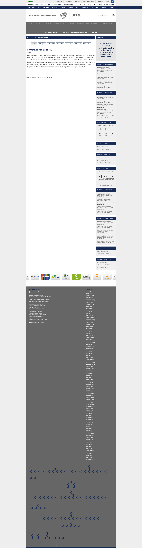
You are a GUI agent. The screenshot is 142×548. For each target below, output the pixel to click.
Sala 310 (52, 497)
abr (53, 43)
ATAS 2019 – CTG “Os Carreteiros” (49, 538)
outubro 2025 (89, 302)
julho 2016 (89, 453)
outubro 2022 (89, 366)
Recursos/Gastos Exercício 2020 (63, 526)
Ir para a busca (56, 4)
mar (48, 43)
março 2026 (89, 293)
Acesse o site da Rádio (106, 185)
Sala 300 (48, 497)
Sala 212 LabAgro (90, 497)
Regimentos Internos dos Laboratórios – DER (61, 471)
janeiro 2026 (89, 297)
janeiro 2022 (89, 382)
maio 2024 (89, 331)
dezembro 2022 (90, 362)
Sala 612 (77, 497)
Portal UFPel (31, 7)
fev (44, 43)
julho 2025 (89, 308)
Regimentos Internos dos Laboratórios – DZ (65, 471)
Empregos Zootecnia (105, 92)
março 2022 (89, 379)
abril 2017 (88, 446)
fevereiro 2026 (90, 295)
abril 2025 (88, 313)
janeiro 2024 (89, 339)
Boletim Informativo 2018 (32, 508)
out (80, 43)
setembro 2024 (90, 324)
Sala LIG (40, 497)
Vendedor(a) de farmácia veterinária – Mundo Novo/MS (105, 96)
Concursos (70, 7)
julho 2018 (89, 426)
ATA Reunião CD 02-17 (103, 158)
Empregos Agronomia (105, 64)
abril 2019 (88, 415)
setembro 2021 (90, 388)
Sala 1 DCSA (81, 497)
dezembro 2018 (90, 417)
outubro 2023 (89, 344)
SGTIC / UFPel (56, 545)
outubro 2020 (90, 397)
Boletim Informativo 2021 (44, 508)
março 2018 (89, 432)
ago (71, 43)
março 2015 (89, 457)
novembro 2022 (90, 364)
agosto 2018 (89, 424)
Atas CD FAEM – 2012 (98, 518)
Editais (77, 7)
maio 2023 (89, 353)
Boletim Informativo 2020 (40, 508)
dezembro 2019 (90, 406)
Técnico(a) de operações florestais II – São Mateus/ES (105, 81)
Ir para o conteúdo (32, 4)
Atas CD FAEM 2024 (48, 518)
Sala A (44, 497)
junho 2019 (89, 412)
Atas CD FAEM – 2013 (94, 518)
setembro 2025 (90, 304)
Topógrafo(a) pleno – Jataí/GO (105, 77)
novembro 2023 (90, 342)
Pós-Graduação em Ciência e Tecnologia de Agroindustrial (81, 471)
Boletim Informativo (69, 28)
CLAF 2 (98, 497)
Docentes (34, 28)
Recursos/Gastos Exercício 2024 (79, 526)
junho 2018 (89, 428)
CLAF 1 (94, 497)
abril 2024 (89, 333)
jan (40, 43)
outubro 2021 (89, 386)
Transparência (84, 28)
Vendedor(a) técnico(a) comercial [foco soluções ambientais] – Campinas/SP (104, 69)
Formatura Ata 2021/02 (39, 49)
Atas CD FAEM (71, 516)
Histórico (39, 23)
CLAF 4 (106, 497)
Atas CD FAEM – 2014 (90, 518)
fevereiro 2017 (90, 450)
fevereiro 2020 (90, 404)
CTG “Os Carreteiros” (52, 32)
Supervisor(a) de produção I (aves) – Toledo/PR (105, 105)
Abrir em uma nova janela (106, 171)
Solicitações (97, 28)
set (76, 43)
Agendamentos (73, 495)
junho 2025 (89, 310)
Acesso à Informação (44, 7)
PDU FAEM (94, 32)
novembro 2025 (90, 300)
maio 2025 (89, 311)
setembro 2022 (90, 368)
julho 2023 (89, 350)
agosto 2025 (89, 306)
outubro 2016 (89, 452)
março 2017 (89, 448)
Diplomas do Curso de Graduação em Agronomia (68, 487)
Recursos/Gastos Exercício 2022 (71, 526)
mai (58, 43)
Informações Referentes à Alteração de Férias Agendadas (32, 538)
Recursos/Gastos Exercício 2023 (75, 526)
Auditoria (55, 7)
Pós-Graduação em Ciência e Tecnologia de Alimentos (76, 471)
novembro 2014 (90, 459)
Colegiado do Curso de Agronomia (68, 484)
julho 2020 (89, 401)
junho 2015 (89, 455)
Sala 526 (65, 497)
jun (62, 43)
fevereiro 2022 (90, 381)
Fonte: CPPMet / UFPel (106, 139)
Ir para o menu (45, 4)
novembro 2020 (90, 395)
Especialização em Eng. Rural (106, 471)
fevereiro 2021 (90, 393)
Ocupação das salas (35, 497)
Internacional (86, 7)
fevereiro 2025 (90, 317)
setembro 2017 (90, 439)
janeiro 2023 (89, 361)
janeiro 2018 (89, 435)
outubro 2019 (89, 408)
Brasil (33, 1)
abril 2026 (89, 291)
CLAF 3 (102, 497)
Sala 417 (61, 497)
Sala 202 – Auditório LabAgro (86, 497)
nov (84, 43)
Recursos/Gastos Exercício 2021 (67, 526)
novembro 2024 (90, 321)
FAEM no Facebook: (102, 146)
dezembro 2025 (90, 299)
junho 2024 (89, 330)
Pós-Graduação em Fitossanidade (89, 471)
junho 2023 (89, 351)
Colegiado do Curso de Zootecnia (74, 484)
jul (67, 43)
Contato (108, 28)
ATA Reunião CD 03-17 (103, 160)
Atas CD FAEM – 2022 (56, 518)
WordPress (38, 545)
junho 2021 (89, 390)
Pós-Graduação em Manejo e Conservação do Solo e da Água (93, 471)
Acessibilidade (85, 4)
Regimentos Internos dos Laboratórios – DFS (53, 471)
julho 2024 (89, 328)
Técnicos (44, 28)
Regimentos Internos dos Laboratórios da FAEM (83, 23)
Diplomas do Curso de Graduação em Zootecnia (74, 487)
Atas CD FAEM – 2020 (65, 518)
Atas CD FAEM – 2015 (86, 518)
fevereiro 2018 (90, 433)
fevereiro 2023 (90, 359)
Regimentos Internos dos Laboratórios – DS (57, 471)
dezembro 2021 (90, 384)
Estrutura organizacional (55, 23)
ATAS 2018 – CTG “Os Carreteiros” (45, 538)
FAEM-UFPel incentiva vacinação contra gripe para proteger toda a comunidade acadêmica (106, 50)
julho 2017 (88, 442)
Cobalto (62, 7)
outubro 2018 (89, 421)
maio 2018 (89, 430)
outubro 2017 (89, 437)
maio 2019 (89, 413)
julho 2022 (89, 371)
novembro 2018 (90, 419)
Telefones (111, 7)
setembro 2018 (90, 422)
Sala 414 (56, 497)
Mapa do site (109, 4)
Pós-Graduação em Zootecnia (101, 471)
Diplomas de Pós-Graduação (88, 469)
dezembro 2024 (90, 319)
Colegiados (54, 28)
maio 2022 (89, 375)
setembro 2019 (90, 410)
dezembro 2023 (90, 341)
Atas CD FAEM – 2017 (77, 518)
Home (30, 23)
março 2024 (89, 335)
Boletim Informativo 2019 (36, 508)
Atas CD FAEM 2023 (52, 518)
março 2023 (89, 357)
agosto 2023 (89, 348)
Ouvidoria (95, 7)
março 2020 (89, 402)
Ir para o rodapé (68, 4)
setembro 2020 (90, 399)
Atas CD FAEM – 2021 (61, 518)
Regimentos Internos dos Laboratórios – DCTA (44, 471)
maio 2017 (89, 444)
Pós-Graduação (108, 23)
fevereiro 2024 (90, 337)
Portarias (103, 7)
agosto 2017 (89, 441)
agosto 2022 (89, 370)
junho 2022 (89, 373)
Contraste (97, 4)
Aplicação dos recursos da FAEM (71, 523)
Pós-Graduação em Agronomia (72, 471)
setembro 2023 (90, 346)
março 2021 (89, 391)
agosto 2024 (89, 326)
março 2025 (89, 315)
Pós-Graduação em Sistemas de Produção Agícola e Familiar (97, 471)
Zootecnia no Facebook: (103, 149)
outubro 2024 (90, 322)
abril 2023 (88, 355)
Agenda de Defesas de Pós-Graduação (75, 32)
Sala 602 (69, 497)
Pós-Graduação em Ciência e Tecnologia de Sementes (85, 471)
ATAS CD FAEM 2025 (44, 518)
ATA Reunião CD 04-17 (103, 162)
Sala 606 (73, 497)
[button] (100, 176)
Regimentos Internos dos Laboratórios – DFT (49, 471)
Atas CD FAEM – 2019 (69, 518)
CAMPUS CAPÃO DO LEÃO (37, 292)
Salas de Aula (71, 492)
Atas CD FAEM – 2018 (73, 518)
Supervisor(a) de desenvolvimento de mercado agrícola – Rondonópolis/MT (105, 111)
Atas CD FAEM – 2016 (81, 518)
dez (89, 43)
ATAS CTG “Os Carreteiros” (47, 535)
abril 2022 (88, 377)
